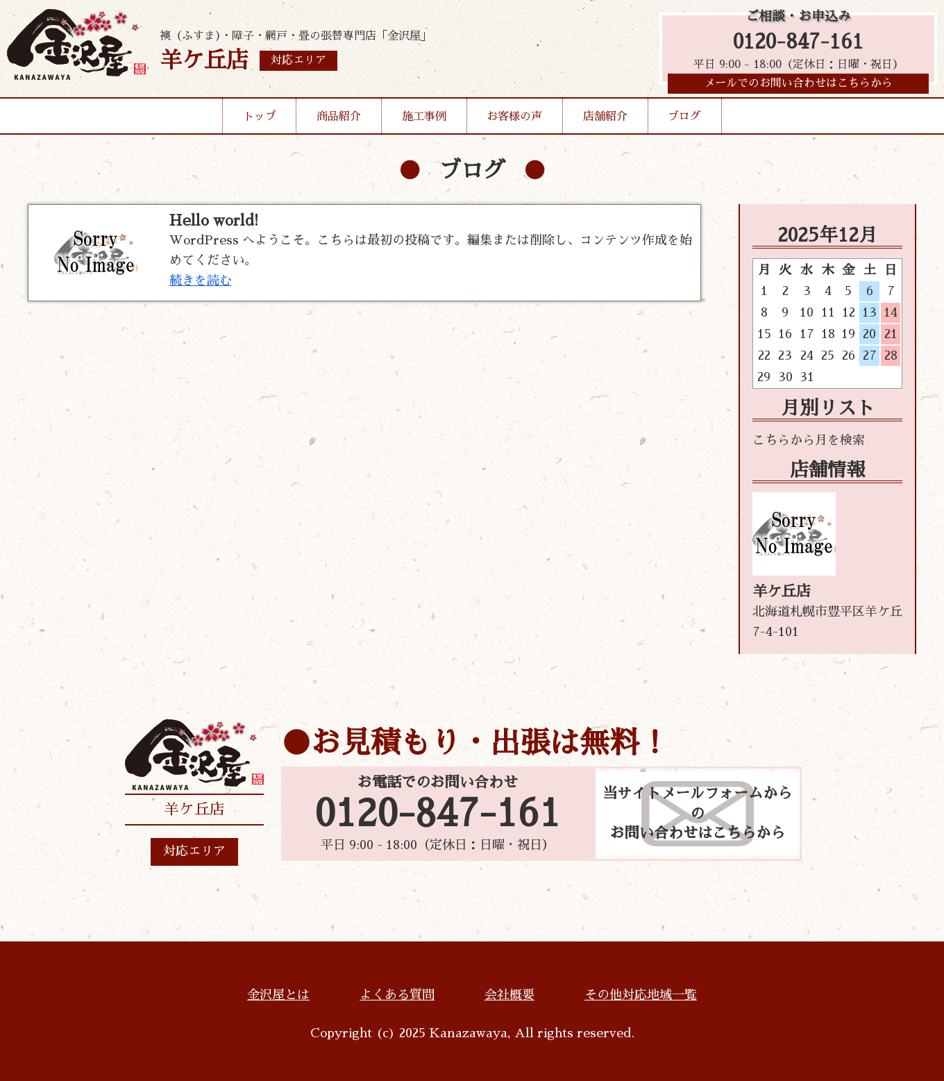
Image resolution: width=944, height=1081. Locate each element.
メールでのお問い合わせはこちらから (798, 86)
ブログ (684, 120)
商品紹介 (339, 120)
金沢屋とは (278, 995)
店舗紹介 (605, 120)
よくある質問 (397, 995)
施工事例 (424, 120)
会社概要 (509, 995)
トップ (259, 120)
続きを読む (200, 280)
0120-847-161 (798, 43)
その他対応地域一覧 (640, 995)
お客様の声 (514, 120)
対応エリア (194, 851)
